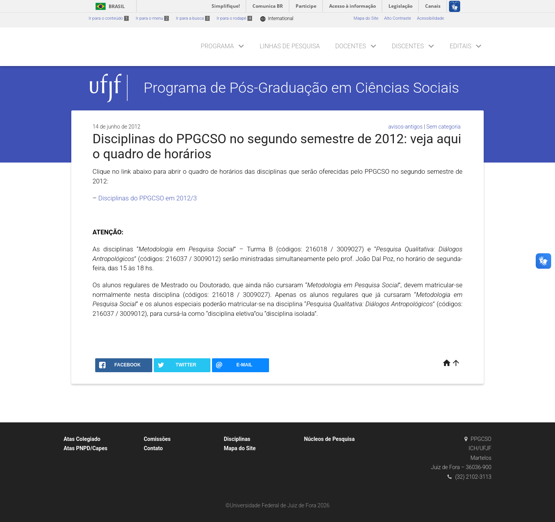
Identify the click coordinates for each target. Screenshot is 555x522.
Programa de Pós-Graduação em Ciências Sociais (301, 87)
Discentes (408, 46)
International (276, 19)
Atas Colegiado (82, 439)
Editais (460, 46)
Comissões (157, 439)
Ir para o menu (152, 18)
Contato (153, 448)
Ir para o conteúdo (109, 18)
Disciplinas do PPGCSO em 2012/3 (147, 198)
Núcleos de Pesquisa (329, 439)
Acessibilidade (430, 18)
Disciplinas (237, 439)
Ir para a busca (193, 18)
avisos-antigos (405, 127)
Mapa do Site (365, 18)
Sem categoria (443, 127)
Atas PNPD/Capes (86, 448)
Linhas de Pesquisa (290, 46)
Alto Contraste (397, 18)
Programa (217, 46)
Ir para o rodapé (234, 18)
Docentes (350, 46)
